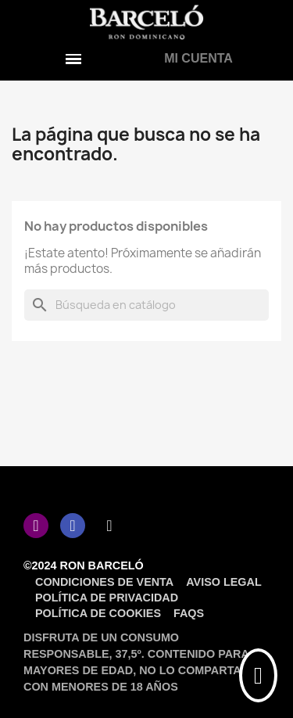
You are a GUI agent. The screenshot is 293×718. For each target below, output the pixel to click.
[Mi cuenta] (198, 59)
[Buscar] (146, 305)
